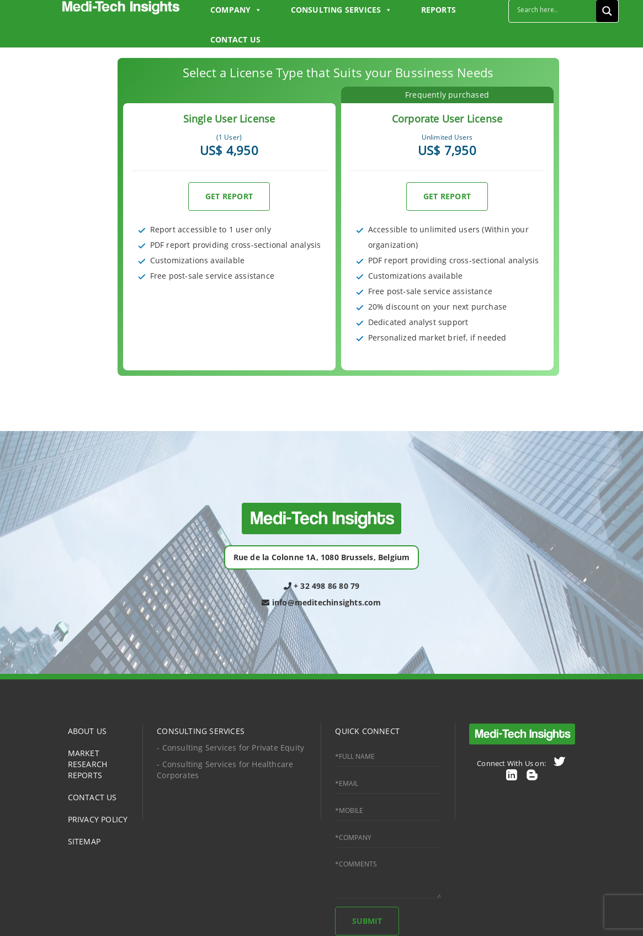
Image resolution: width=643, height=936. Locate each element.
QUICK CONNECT (367, 731)
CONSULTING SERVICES (201, 731)
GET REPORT (229, 196)
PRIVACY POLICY (98, 819)
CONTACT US (235, 39)
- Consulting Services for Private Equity (230, 747)
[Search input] (555, 9)
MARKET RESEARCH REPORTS (88, 764)
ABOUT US (87, 731)
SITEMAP (84, 841)
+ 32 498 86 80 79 (322, 586)
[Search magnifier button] (607, 11)
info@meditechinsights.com (321, 602)
